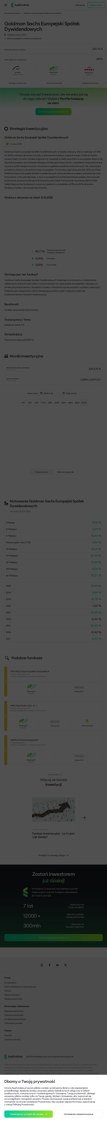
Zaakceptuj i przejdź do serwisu (28, 1114)
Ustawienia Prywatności (38, 1101)
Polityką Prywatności (23, 1104)
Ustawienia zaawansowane (78, 1114)
